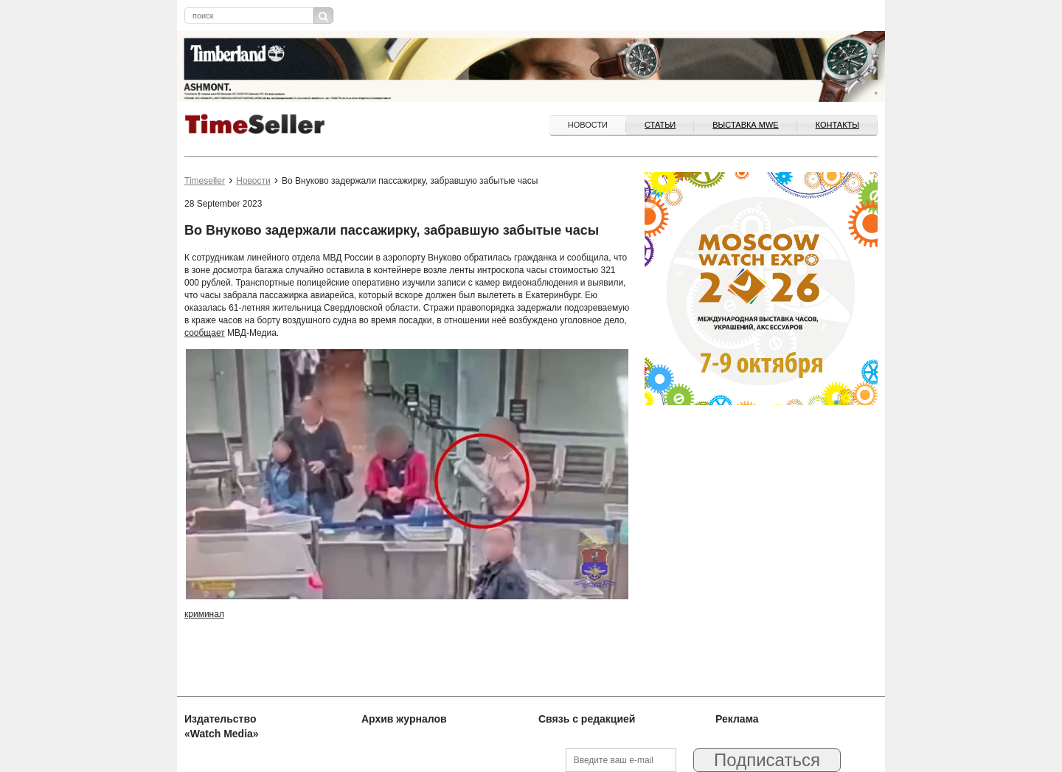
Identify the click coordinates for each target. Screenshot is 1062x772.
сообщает (204, 333)
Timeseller (204, 181)
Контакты (837, 124)
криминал (204, 614)
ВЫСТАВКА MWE (745, 124)
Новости (588, 124)
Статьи (660, 124)
